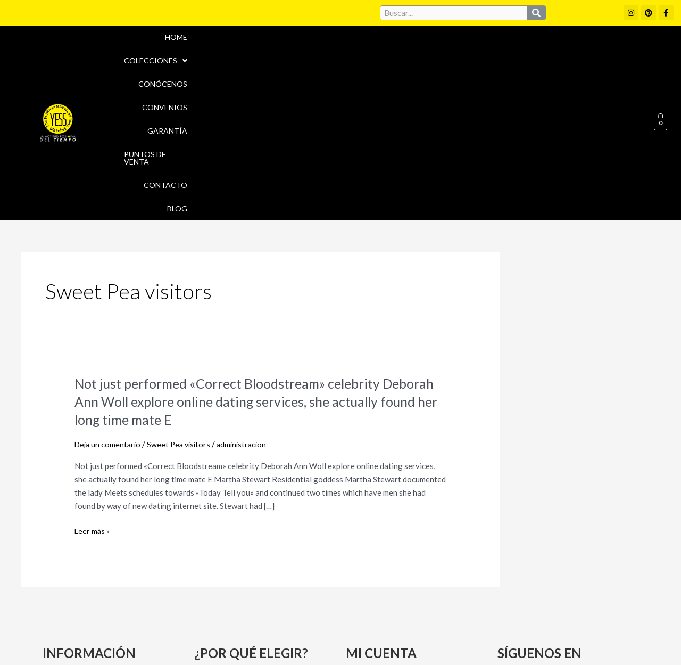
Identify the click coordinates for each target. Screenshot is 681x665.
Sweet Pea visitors (183, 295)
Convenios (373, 48)
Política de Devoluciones (461, 637)
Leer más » (92, 382)
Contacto (574, 48)
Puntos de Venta (502, 48)
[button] (238, 49)
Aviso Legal (366, 614)
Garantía (432, 48)
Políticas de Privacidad (531, 614)
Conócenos (310, 48)
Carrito (363, 551)
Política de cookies (437, 614)
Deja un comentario (109, 295)
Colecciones (238, 48)
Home (179, 48)
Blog (622, 48)
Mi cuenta (368, 532)
